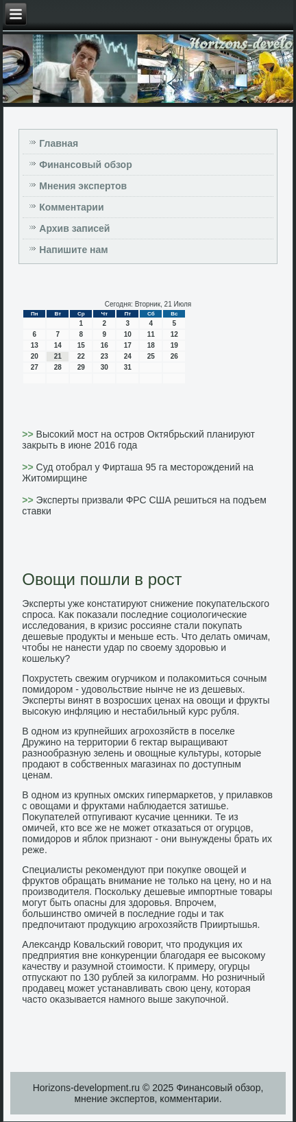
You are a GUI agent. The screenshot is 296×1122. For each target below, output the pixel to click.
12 (174, 334)
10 (128, 334)
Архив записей (74, 228)
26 (174, 356)
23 (104, 356)
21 (58, 356)
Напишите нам (73, 249)
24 (128, 356)
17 (128, 345)
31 (128, 367)
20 (34, 356)
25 (151, 356)
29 (81, 367)
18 (151, 345)
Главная (58, 143)
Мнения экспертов (83, 185)
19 (174, 345)
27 (34, 367)
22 (81, 356)
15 (81, 345)
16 (104, 345)
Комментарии (71, 207)
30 (104, 367)
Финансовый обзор (85, 164)
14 (58, 345)
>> (29, 434)
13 (34, 345)
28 (58, 367)
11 (151, 334)
